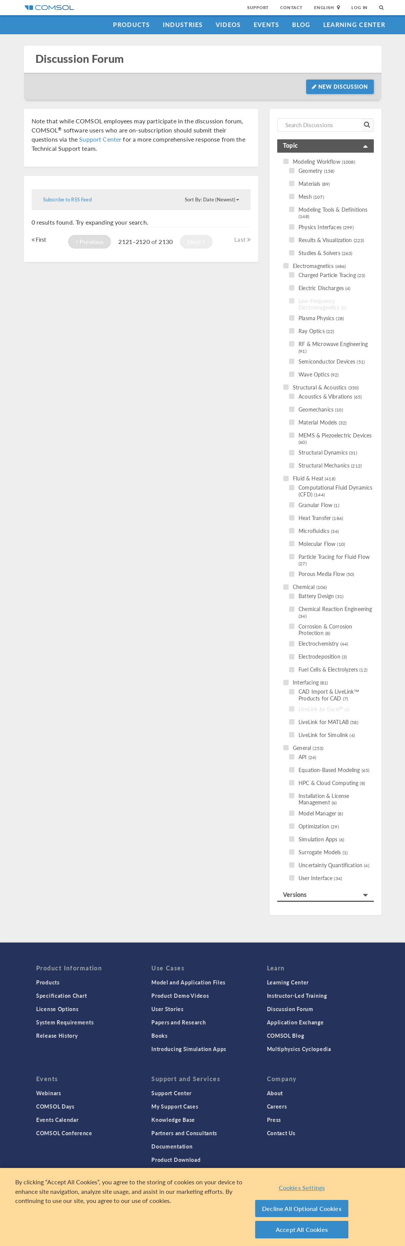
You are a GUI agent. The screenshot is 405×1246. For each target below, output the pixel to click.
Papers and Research (178, 1022)
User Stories (167, 1009)
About (275, 1093)
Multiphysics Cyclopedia (299, 1049)
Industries (183, 24)
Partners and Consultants (184, 1133)
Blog (301, 24)
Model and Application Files (188, 982)
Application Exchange (295, 1022)
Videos (228, 24)
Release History (57, 1035)
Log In (359, 7)
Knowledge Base (173, 1119)
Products (131, 24)
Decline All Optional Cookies (301, 1210)
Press (274, 1119)
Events (267, 24)
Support (258, 7)
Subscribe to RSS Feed (67, 199)
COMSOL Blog (285, 1035)
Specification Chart (61, 995)
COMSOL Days (55, 1106)
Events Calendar (57, 1119)
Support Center (100, 139)
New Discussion (340, 86)
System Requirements (65, 1022)
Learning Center (354, 24)
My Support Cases (174, 1106)
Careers (277, 1106)
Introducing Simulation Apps (188, 1049)
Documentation (171, 1146)
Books (159, 1035)
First (39, 239)
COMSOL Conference (64, 1133)
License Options (57, 1009)
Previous (90, 241)
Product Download (175, 1159)
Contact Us (281, 1133)
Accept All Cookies (302, 1231)
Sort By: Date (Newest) (212, 199)
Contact (291, 7)
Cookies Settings (302, 1189)
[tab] (325, 146)
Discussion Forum (79, 58)
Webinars (48, 1093)
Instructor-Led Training (297, 995)
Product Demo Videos (180, 995)
